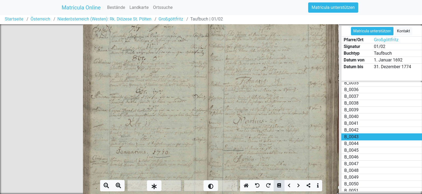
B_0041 (351, 123)
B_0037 (351, 96)
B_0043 (351, 136)
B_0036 (351, 89)
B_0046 (351, 157)
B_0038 (351, 103)
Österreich (40, 19)
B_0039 (351, 109)
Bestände (116, 7)
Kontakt (403, 31)
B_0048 (351, 170)
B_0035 (351, 82)
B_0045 (351, 150)
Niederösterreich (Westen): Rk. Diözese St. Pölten (104, 19)
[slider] (154, 185)
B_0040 (351, 116)
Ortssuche (163, 7)
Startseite (14, 19)
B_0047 (351, 163)
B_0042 (351, 130)
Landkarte (139, 7)
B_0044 (351, 143)
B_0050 (351, 183)
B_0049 (351, 177)
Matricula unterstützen (333, 7)
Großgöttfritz (171, 19)
